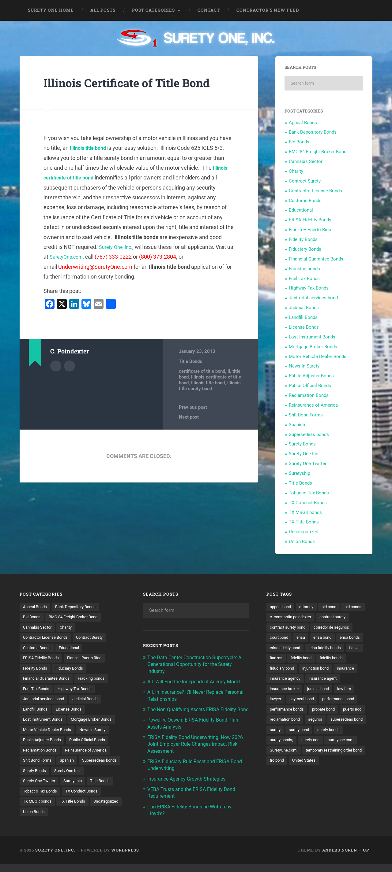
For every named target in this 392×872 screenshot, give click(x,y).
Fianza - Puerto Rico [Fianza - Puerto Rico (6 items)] (89, 659)
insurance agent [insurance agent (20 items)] (326, 691)
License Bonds (304, 327)
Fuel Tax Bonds (304, 278)
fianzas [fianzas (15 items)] (341, 659)
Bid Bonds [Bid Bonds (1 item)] (32, 617)
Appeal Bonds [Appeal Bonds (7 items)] (36, 606)
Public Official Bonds (310, 385)
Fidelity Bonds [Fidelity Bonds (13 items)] (36, 670)
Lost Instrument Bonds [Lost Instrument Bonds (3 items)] (45, 723)
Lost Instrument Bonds (312, 337)
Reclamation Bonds (309, 395)
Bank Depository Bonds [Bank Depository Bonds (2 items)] (80, 606)
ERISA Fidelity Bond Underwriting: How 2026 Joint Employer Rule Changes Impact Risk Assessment (196, 750)
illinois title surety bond (210, 385)
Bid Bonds (299, 142)
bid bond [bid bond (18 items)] (334, 606)
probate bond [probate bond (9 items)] (328, 723)
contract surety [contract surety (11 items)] (284, 628)
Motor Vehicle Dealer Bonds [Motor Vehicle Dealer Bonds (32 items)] (49, 734)
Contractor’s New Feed (267, 10)
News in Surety (304, 366)
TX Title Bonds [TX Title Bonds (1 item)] (36, 818)
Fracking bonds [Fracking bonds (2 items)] (97, 680)
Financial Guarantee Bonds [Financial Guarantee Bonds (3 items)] (48, 680)
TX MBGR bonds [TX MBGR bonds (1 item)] (82, 808)
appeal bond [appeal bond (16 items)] (281, 606)
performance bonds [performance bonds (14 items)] (288, 723)
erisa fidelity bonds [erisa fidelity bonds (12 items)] (287, 659)
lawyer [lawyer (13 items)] (276, 712)
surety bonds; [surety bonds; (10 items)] (316, 755)
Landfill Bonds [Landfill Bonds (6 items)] (36, 712)
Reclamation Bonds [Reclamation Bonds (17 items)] (41, 755)
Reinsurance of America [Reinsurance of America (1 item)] (90, 755)
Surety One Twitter (307, 463)
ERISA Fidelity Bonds (310, 220)
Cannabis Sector (305, 161)
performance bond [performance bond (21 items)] (344, 712)
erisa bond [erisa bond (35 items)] (280, 649)
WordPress (125, 857)
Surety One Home (51, 10)
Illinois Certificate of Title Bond (135, 82)
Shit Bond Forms (306, 415)
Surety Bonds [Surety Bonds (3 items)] (81, 776)
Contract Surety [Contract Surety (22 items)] (96, 638)
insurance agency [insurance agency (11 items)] (286, 691)
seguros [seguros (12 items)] (348, 734)
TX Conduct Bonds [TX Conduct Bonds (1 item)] (40, 808)
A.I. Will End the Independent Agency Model (197, 681)
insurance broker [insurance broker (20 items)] (286, 702)
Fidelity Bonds (303, 239)
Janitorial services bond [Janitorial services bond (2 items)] (45, 702)
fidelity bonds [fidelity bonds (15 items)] (314, 670)
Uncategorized (303, 531)
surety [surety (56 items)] (319, 744)
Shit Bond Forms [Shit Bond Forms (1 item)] (39, 765)
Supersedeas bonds (309, 434)
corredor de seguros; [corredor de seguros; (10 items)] (289, 638)
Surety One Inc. (304, 453)
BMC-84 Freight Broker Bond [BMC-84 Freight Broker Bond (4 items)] (78, 617)
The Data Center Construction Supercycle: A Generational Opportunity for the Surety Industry (197, 664)
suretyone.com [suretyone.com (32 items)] (284, 765)
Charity (296, 171)
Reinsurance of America (313, 405)
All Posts (102, 10)
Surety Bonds (302, 444)
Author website (69, 365)
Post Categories (153, 10)
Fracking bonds (304, 269)
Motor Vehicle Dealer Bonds (317, 356)
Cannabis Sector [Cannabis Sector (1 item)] (38, 628)
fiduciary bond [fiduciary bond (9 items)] (348, 670)
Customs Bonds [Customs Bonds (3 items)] (38, 649)
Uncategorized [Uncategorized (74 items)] (72, 818)
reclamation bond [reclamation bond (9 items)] (315, 734)
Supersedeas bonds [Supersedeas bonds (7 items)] (41, 776)
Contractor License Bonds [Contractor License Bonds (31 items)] (47, 638)
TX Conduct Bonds (308, 502)
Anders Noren (339, 857)
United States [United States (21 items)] (282, 787)
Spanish (297, 424)
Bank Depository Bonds (313, 132)
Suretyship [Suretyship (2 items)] (33, 797)
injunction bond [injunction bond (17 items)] (284, 680)
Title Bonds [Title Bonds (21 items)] (62, 797)
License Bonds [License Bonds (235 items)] (72, 712)
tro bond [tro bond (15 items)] (349, 776)
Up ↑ (367, 857)
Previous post (193, 406)
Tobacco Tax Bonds (309, 493)
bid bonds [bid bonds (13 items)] (279, 617)
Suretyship (299, 473)
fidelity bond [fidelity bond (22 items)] (281, 670)
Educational (301, 210)
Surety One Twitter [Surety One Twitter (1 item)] (77, 787)
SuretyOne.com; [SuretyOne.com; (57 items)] (322, 765)
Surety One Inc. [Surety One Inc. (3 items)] (37, 787)
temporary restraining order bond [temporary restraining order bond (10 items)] (301, 776)
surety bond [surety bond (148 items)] (344, 744)
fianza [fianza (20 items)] (320, 659)
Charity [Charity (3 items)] (69, 628)
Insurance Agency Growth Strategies (189, 785)
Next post (189, 416)
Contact (209, 10)
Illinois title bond (90, 148)
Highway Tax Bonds (309, 288)
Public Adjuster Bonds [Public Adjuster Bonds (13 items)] (44, 744)
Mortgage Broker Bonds (313, 346)
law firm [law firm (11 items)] (349, 702)
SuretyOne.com (76, 256)
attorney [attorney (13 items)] (310, 606)
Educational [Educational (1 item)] (73, 649)
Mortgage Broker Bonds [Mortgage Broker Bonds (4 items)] (97, 723)
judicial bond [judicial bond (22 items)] (322, 702)
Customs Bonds (305, 200)
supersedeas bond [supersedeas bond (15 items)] (287, 744)
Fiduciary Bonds (305, 249)
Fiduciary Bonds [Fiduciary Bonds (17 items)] (73, 670)
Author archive (55, 365)
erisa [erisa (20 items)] (350, 638)
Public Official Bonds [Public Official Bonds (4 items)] (92, 744)
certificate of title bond (202, 371)
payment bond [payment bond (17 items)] (304, 712)
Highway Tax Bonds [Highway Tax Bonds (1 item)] (79, 691)
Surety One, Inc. (118, 247)
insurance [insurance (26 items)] (316, 680)
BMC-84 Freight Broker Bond (317, 151)
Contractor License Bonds (315, 191)
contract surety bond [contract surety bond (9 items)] (327, 628)
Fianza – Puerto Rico (310, 229)
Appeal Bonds (303, 122)
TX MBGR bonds (305, 512)
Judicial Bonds (304, 307)
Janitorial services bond (313, 298)
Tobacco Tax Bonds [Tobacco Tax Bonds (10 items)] (99, 797)
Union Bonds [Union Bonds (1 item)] (106, 818)
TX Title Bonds (304, 522)
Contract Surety (305, 181)
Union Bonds (302, 541)
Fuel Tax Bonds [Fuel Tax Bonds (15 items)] (37, 691)
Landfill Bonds (303, 317)
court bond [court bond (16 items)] (327, 638)
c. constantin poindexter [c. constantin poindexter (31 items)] (320, 617)
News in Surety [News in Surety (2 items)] (97, 734)
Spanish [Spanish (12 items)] (70, 765)
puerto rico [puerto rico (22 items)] (280, 734)
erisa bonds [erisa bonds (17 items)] (309, 649)
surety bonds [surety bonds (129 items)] (282, 755)
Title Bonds (190, 361)
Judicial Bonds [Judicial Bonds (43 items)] (90, 702)
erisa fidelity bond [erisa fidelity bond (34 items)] (345, 649)
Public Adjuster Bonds (311, 376)
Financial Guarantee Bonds (316, 259)
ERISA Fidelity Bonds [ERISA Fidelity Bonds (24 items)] (42, 659)
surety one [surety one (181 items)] (347, 755)
